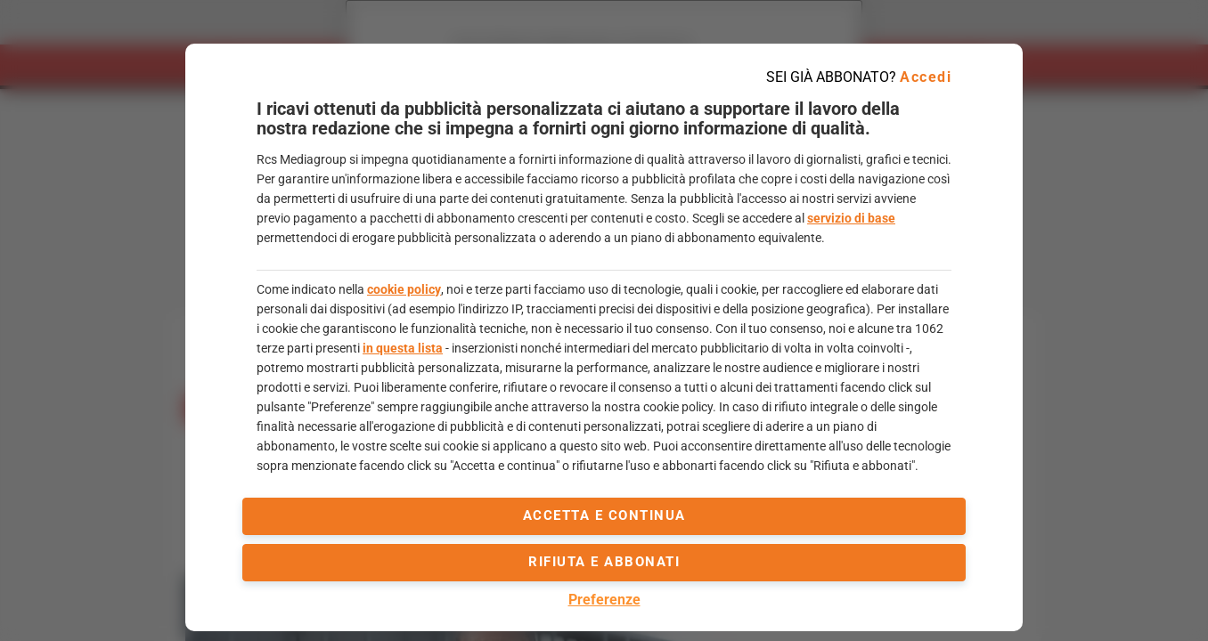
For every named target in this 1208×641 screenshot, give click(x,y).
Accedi (925, 77)
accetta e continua (604, 515)
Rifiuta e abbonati (604, 562)
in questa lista (403, 348)
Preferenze (604, 599)
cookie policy (404, 289)
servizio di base (851, 218)
